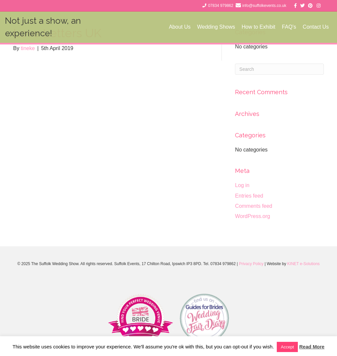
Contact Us (316, 27)
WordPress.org (252, 216)
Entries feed (249, 196)
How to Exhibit (258, 27)
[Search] (279, 69)
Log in (242, 185)
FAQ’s (289, 27)
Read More (311, 346)
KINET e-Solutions (303, 263)
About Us (180, 27)
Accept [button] (287, 346)
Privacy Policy (251, 263)
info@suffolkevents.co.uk (264, 5)
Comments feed (253, 206)
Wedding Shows (216, 27)
